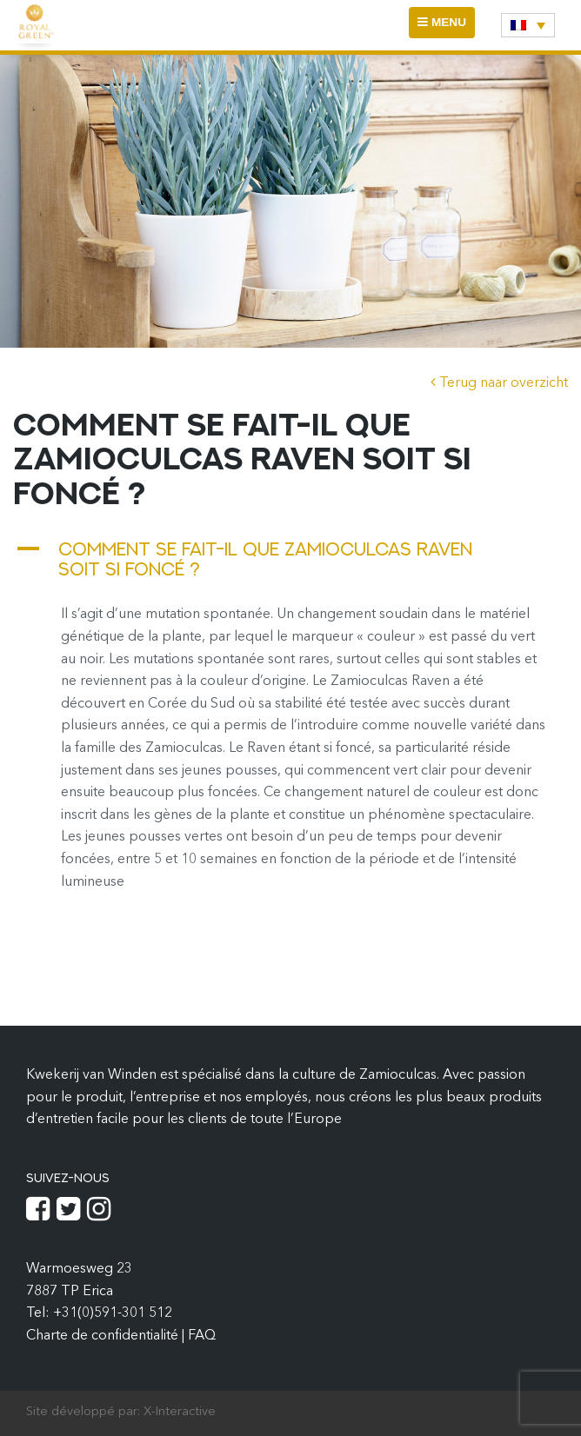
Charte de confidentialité (104, 1336)
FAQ (202, 1336)
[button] (290, 559)
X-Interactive (180, 1412)
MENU (446, 26)
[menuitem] (528, 25)
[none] (528, 25)
